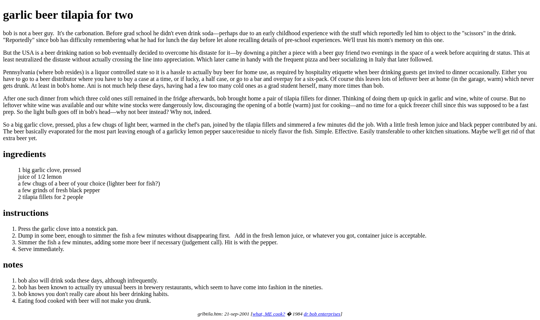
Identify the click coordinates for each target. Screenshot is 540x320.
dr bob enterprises (322, 314)
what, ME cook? (268, 314)
